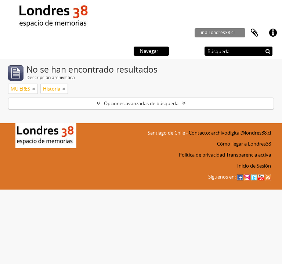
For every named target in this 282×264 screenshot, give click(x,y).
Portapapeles (254, 33)
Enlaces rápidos (273, 33)
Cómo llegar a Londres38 (244, 143)
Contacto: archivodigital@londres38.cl (230, 132)
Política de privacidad (202, 154)
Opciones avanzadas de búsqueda (141, 103)
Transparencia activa (248, 154)
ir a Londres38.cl (218, 32)
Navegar (149, 51)
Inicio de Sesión (254, 165)
